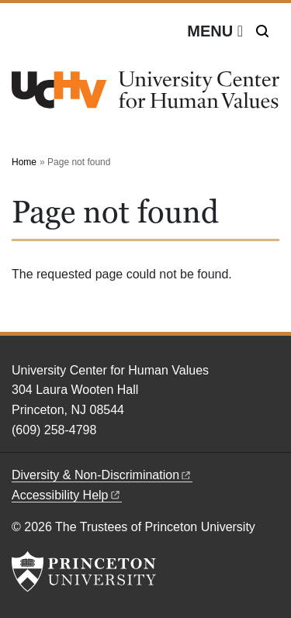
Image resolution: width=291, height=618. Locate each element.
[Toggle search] (262, 31)
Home (24, 162)
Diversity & (102, 475)
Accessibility (67, 495)
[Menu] (215, 31)
